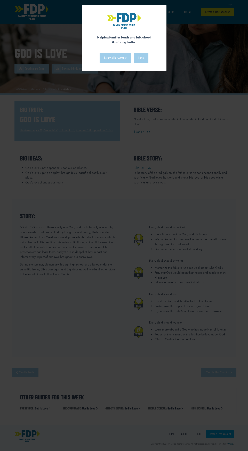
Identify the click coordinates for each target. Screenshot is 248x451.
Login (141, 58)
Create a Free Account (115, 58)
